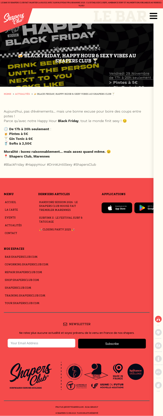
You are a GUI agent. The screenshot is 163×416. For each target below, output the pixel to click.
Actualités (13, 225)
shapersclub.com (18, 288)
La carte (11, 210)
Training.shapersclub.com (25, 296)
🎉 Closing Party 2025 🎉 (57, 229)
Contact (11, 233)
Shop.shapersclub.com (22, 280)
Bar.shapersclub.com (21, 257)
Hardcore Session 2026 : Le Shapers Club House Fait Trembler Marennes (58, 206)
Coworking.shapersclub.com (26, 264)
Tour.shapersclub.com (22, 303)
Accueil (10, 202)
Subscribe (112, 343)
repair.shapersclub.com (23, 272)
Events (10, 218)
